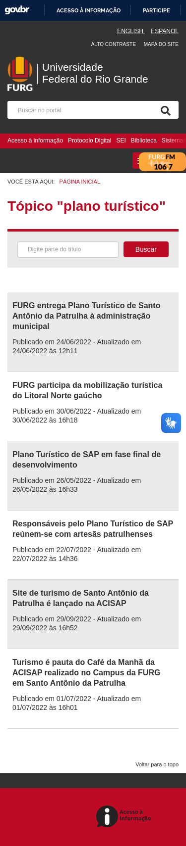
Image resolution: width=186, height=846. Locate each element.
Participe (156, 10)
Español (165, 31)
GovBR (16, 10)
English (131, 31)
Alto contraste (113, 44)
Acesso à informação (89, 10)
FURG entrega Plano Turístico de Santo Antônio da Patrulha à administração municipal (86, 315)
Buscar (146, 249)
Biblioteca (144, 140)
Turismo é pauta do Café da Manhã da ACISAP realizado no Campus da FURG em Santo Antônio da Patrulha (86, 672)
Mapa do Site (161, 44)
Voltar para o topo (157, 764)
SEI (120, 140)
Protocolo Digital (89, 140)
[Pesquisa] (163, 109)
